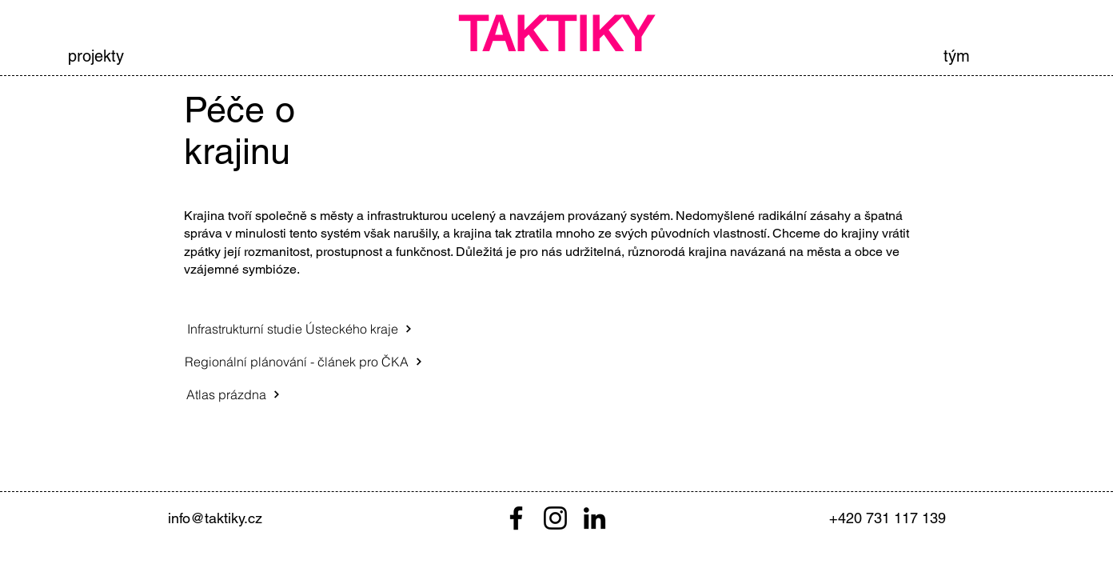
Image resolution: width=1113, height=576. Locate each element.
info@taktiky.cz (215, 518)
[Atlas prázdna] (233, 394)
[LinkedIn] (594, 518)
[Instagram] (555, 518)
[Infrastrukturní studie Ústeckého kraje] (299, 329)
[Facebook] (516, 518)
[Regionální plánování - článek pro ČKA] (303, 362)
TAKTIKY (555, 34)
